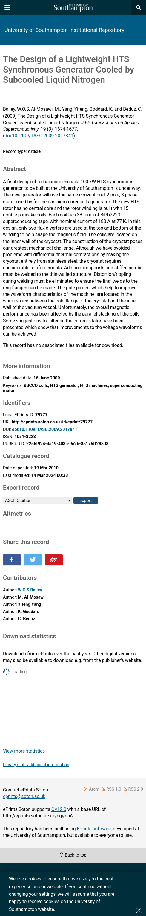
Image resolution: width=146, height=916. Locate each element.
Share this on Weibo (54, 559)
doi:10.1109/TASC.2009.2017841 (38, 136)
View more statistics (24, 751)
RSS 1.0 (113, 789)
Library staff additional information (36, 764)
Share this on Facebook (12, 559)
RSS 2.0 (135, 789)
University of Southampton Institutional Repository (64, 30)
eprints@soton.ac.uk (24, 796)
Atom (94, 789)
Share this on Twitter (33, 559)
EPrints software (94, 829)
